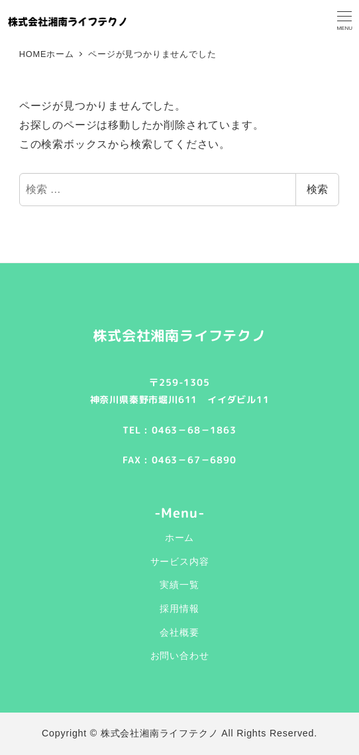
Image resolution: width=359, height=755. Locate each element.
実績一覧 (179, 584)
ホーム (179, 537)
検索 (317, 189)
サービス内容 (179, 561)
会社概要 (179, 632)
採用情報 (179, 608)
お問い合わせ (179, 655)
